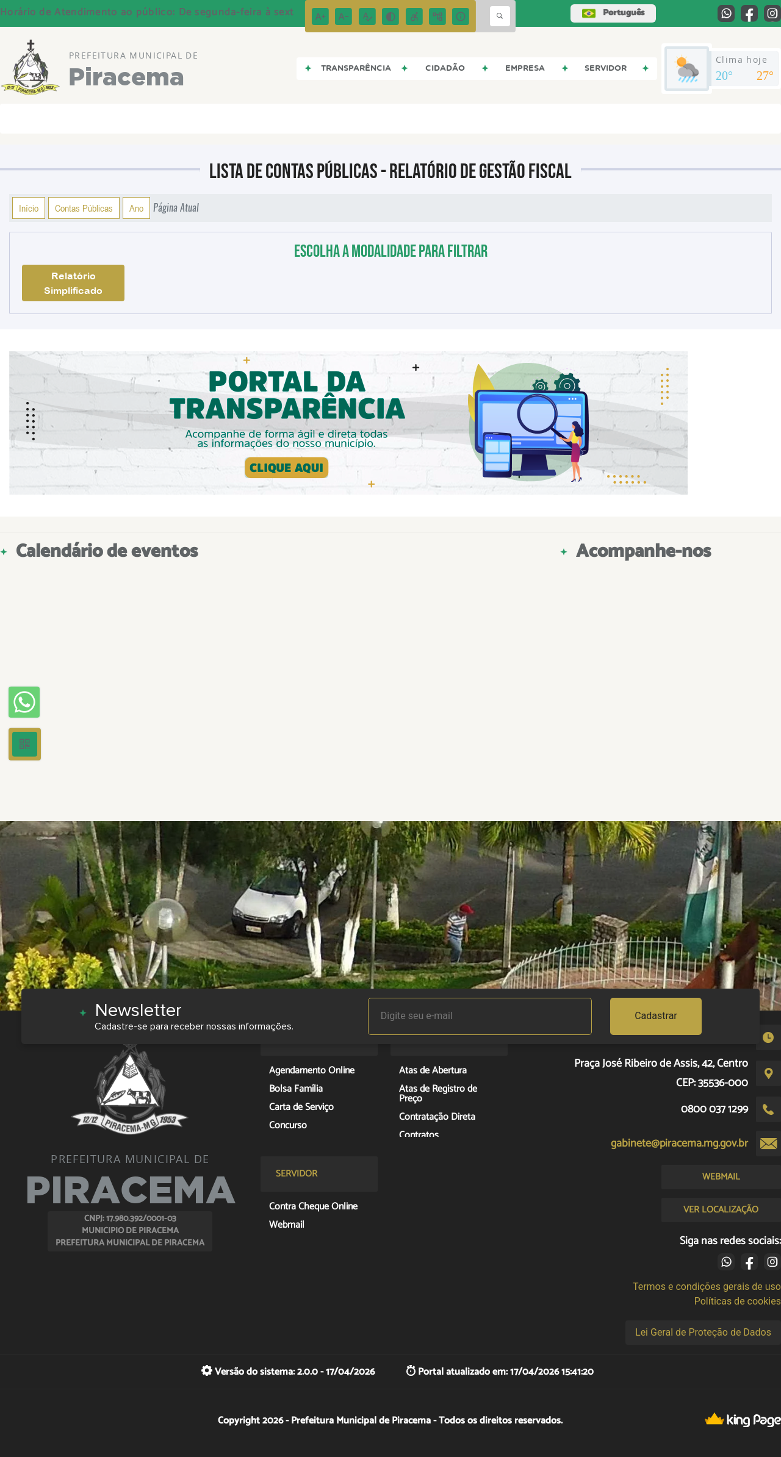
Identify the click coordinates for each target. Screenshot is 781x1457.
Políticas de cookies (737, 1301)
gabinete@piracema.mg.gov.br (679, 1143)
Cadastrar (656, 1016)
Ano (136, 208)
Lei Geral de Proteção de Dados (703, 1332)
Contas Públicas (84, 208)
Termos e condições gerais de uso (707, 1286)
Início (28, 208)
